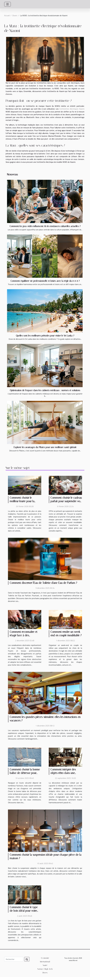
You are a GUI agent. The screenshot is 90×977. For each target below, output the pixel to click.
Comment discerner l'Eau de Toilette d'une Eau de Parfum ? (43, 582)
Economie (45, 958)
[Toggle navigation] (7, 4)
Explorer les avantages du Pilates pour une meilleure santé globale (45, 447)
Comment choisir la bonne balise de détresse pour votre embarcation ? (25, 773)
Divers (14, 15)
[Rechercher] (13, 959)
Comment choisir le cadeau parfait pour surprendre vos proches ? (66, 501)
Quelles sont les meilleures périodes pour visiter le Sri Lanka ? (45, 335)
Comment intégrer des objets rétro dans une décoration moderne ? (63, 773)
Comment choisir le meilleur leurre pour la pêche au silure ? (22, 501)
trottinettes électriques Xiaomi (71, 108)
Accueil (7, 15)
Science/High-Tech (45, 969)
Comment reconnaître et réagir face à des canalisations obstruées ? (24, 635)
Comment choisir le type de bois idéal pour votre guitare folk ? (24, 911)
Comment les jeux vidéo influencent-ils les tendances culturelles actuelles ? (45, 226)
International (45, 961)
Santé (45, 965)
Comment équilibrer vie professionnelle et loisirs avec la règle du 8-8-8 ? (45, 281)
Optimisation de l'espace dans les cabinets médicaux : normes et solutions (45, 390)
